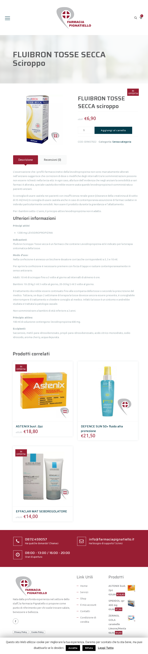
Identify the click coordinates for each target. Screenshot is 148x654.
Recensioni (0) (52, 159)
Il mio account (88, 604)
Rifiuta (89, 648)
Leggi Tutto (106, 647)
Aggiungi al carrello (113, 130)
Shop (83, 598)
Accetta (72, 648)
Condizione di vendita (88, 619)
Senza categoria (121, 141)
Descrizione (25, 159)
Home (84, 585)
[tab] (25, 159)
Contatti (85, 611)
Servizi (84, 592)
